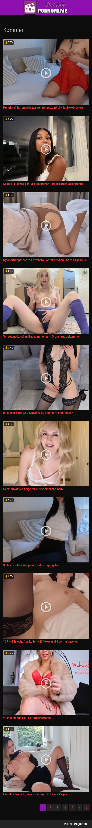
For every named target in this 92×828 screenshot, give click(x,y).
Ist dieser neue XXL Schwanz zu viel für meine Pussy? (38, 412)
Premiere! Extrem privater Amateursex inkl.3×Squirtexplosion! (43, 107)
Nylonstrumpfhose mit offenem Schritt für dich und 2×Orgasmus (45, 260)
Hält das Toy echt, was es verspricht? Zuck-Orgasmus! (38, 794)
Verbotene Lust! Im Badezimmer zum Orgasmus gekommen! (42, 336)
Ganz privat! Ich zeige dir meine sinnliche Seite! (33, 489)
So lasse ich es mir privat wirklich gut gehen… (32, 565)
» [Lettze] (86, 807)
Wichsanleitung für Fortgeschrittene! (27, 717)
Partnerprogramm (75, 824)
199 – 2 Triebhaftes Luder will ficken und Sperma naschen (40, 641)
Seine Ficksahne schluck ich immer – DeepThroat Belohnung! (43, 183)
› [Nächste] (79, 807)
